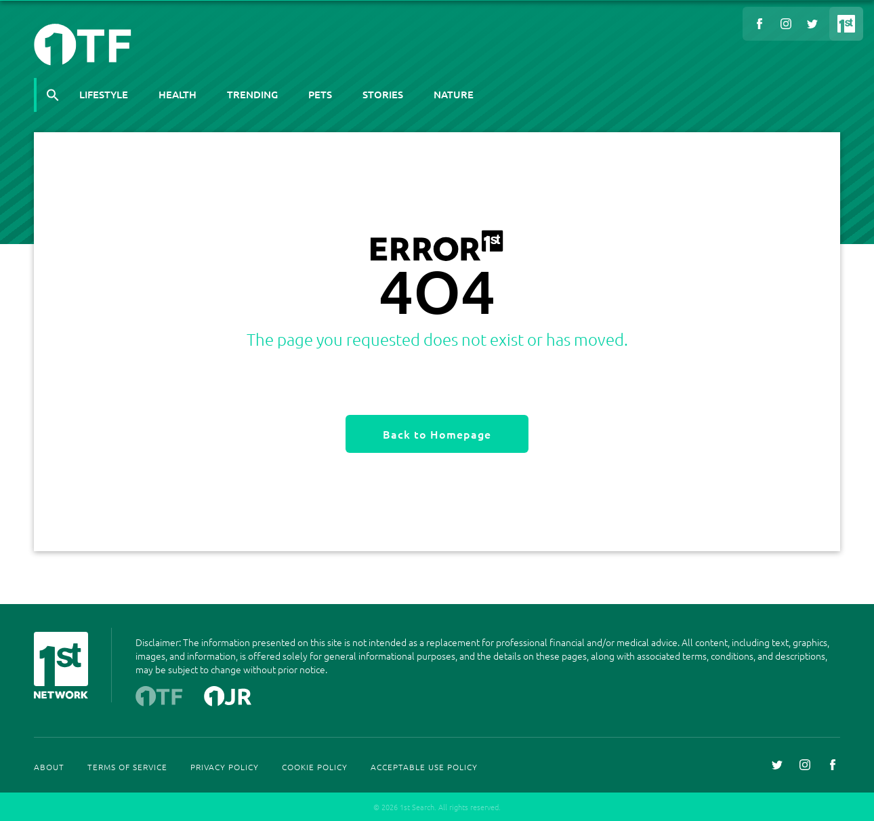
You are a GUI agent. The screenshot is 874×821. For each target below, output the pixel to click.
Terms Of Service (127, 766)
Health (177, 94)
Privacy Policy (224, 766)
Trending (252, 94)
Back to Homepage (437, 433)
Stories (382, 94)
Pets (320, 94)
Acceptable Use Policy (424, 766)
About (49, 766)
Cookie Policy (315, 766)
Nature (454, 94)
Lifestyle (103, 94)
